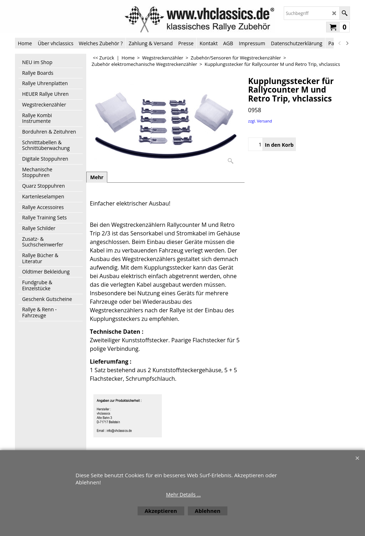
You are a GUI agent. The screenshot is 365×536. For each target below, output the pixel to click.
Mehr (96, 177)
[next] (347, 43)
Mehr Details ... (183, 494)
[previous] (339, 43)
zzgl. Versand (260, 121)
